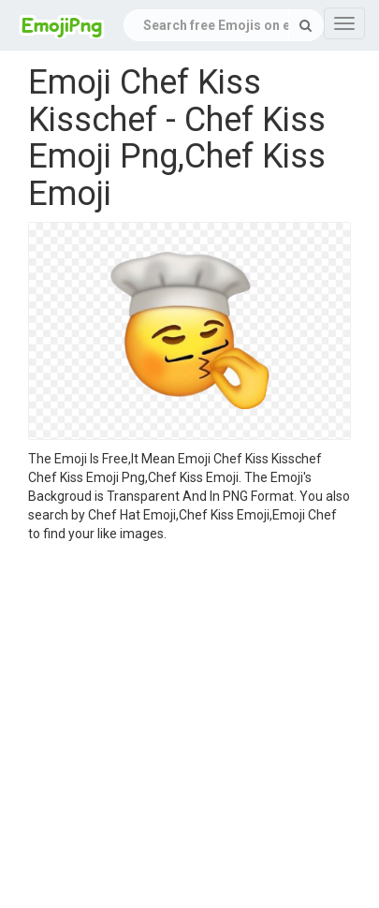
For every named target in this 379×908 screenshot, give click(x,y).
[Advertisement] (175, 727)
